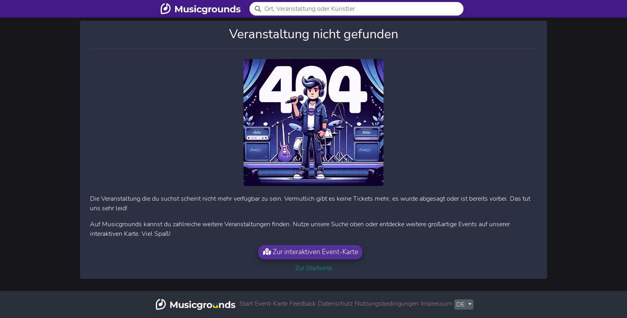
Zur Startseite (313, 268)
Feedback (303, 303)
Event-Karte (271, 303)
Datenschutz (335, 303)
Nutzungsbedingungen (387, 303)
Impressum (436, 303)
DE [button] (461, 304)
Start (246, 303)
